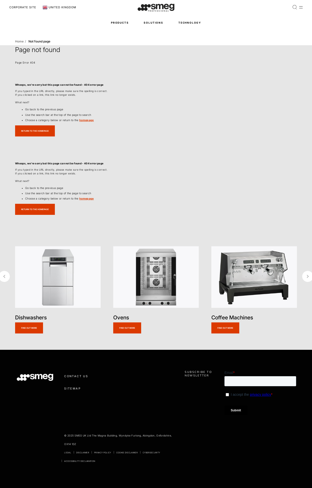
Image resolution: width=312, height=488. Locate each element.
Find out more (29, 328)
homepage (86, 120)
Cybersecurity (151, 452)
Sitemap (72, 388)
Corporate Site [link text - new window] (22, 7)
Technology (189, 22)
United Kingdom (59, 7)
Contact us (76, 376)
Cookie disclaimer (127, 452)
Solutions (153, 22)
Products (120, 22)
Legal (67, 452)
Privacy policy (102, 452)
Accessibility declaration (79, 461)
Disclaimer (82, 452)
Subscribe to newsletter (198, 373)
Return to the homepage (35, 131)
